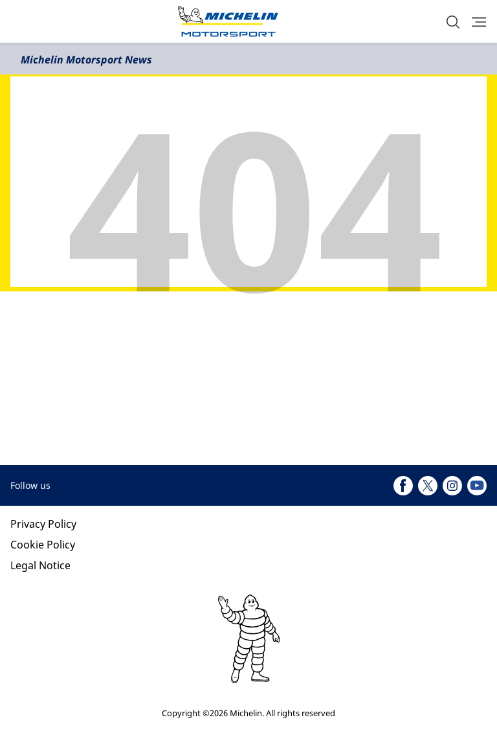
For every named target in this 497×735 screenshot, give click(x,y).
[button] (453, 22)
